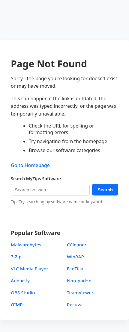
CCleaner (76, 245)
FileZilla (75, 269)
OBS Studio (23, 292)
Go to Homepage (30, 165)
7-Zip (16, 257)
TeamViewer (80, 292)
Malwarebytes (26, 245)
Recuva (74, 304)
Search (105, 189)
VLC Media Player (29, 269)
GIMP (17, 304)
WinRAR (75, 257)
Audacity (20, 281)
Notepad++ (79, 281)
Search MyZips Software (36, 178)
